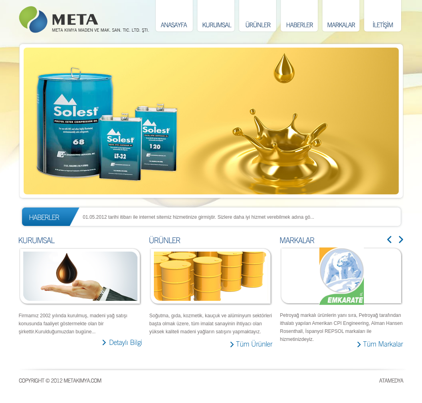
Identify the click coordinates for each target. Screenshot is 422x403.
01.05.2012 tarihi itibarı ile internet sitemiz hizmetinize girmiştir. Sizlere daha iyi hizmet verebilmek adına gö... (199, 217)
